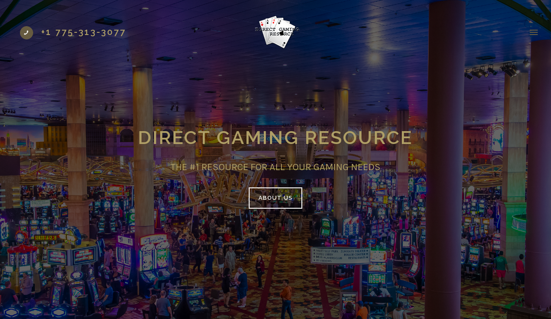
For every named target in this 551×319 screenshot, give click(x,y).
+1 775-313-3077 (83, 32)
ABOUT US (275, 198)
